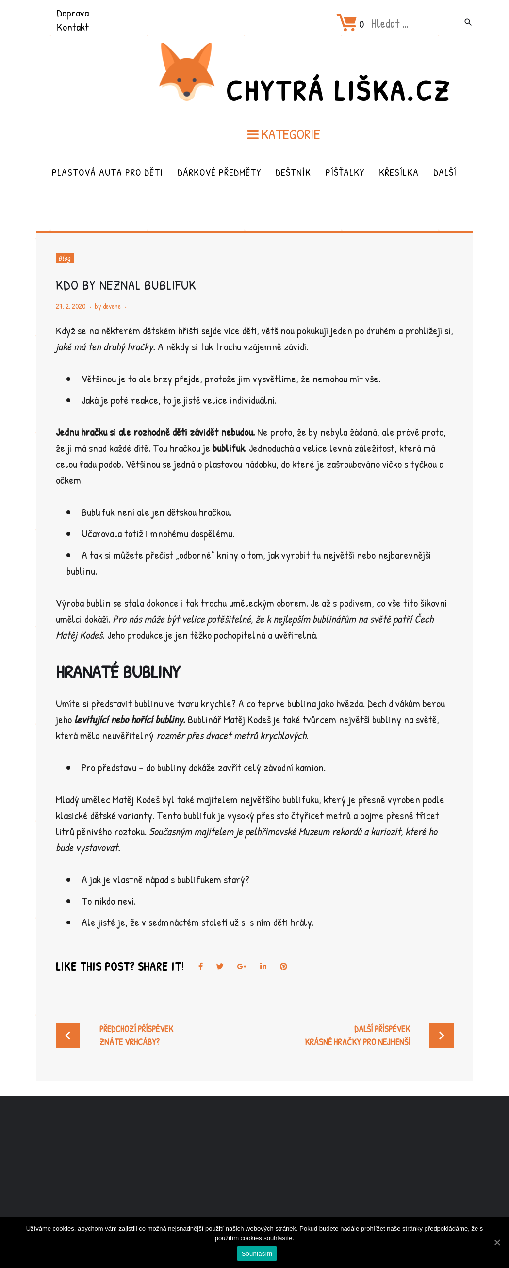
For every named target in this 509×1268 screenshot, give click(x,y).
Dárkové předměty (219, 172)
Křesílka (399, 172)
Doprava (73, 12)
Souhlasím (257, 1253)
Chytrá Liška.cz (338, 90)
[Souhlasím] (497, 1242)
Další (445, 172)
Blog (64, 258)
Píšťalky (345, 172)
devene (112, 306)
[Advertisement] (254, 1172)
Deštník (293, 172)
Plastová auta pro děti (107, 172)
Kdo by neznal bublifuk (126, 285)
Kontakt (73, 26)
